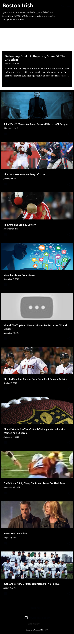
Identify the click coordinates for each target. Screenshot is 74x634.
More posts (37, 608)
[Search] (63, 5)
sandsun (44, 624)
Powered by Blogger (37, 617)
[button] (67, 82)
